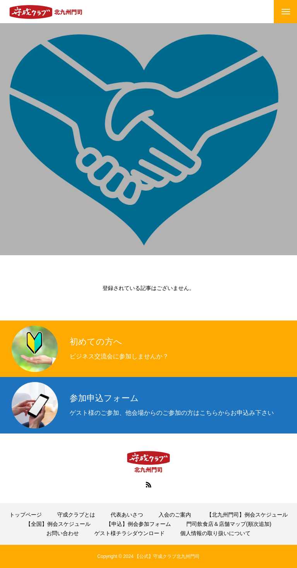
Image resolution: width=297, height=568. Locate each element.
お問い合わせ (62, 533)
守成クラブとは (76, 515)
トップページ (25, 515)
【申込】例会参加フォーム (138, 524)
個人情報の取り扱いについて (215, 533)
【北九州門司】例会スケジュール (247, 515)
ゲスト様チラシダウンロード (129, 533)
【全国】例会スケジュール (58, 524)
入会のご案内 (175, 515)
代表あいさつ (127, 515)
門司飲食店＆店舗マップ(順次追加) (228, 524)
